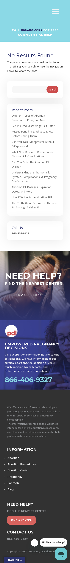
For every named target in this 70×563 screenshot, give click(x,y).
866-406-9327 (31, 30)
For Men (13, 483)
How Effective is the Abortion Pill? (32, 197)
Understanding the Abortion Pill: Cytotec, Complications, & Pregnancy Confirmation (34, 177)
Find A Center (25, 295)
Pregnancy (14, 477)
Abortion (13, 458)
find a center (21, 520)
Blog (10, 489)
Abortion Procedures (21, 464)
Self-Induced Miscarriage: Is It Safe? (33, 126)
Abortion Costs (17, 470)
